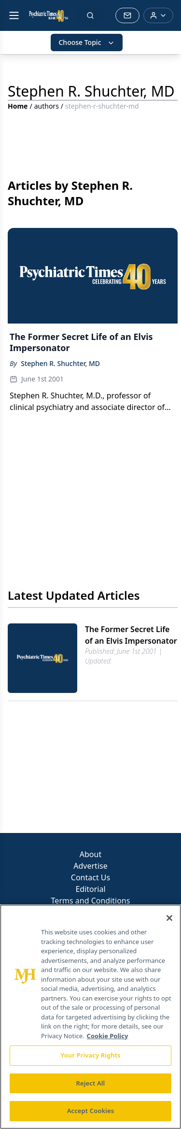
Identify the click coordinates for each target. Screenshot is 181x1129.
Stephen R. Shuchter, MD (60, 363)
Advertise (90, 866)
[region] (90, 1016)
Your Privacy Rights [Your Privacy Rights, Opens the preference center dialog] (90, 1055)
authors (46, 106)
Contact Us (90, 877)
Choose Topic (86, 42)
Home (18, 106)
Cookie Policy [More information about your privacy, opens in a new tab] (107, 1035)
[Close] (169, 918)
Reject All (90, 1083)
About (90, 854)
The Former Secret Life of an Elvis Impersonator (131, 635)
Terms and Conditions (90, 900)
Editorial (90, 889)
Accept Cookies (90, 1110)
